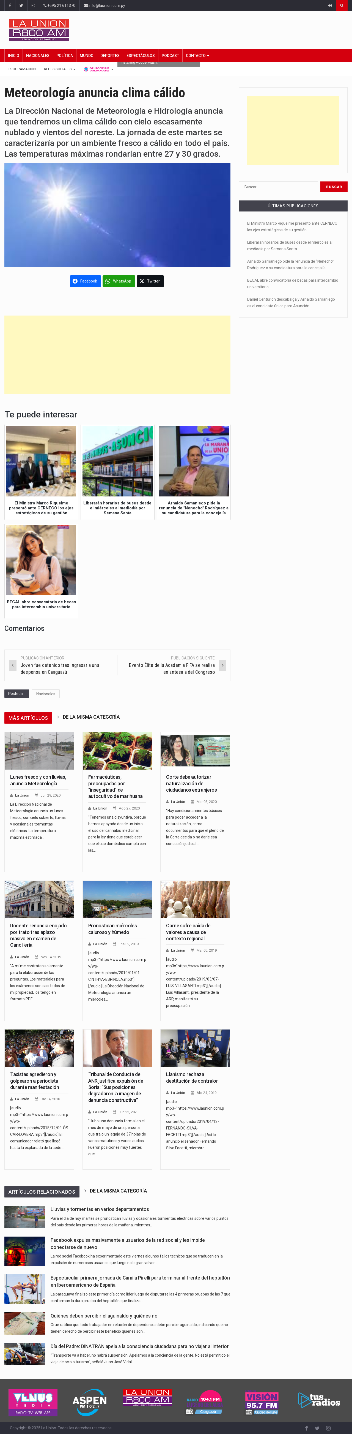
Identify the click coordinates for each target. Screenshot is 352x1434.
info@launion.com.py (104, 5)
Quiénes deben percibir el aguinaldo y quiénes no (104, 1316)
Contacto (197, 55)
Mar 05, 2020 (207, 802)
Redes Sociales (59, 69)
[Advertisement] (117, 355)
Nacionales (38, 55)
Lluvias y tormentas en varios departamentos (100, 1209)
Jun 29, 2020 (51, 795)
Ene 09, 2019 (129, 944)
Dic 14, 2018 (50, 1099)
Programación (22, 69)
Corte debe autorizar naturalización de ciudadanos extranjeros (191, 783)
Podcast (170, 55)
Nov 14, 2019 (51, 957)
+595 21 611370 (59, 5)
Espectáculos (141, 55)
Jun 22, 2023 (129, 1112)
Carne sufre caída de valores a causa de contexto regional (188, 932)
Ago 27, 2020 (129, 808)
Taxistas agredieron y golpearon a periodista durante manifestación (34, 1080)
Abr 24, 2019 (206, 1093)
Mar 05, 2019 (207, 950)
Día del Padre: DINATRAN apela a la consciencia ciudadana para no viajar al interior (140, 1346)
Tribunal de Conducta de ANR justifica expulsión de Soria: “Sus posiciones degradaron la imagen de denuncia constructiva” (115, 1087)
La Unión (22, 795)
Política (64, 55)
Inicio (13, 55)
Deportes (110, 55)
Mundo (87, 55)
